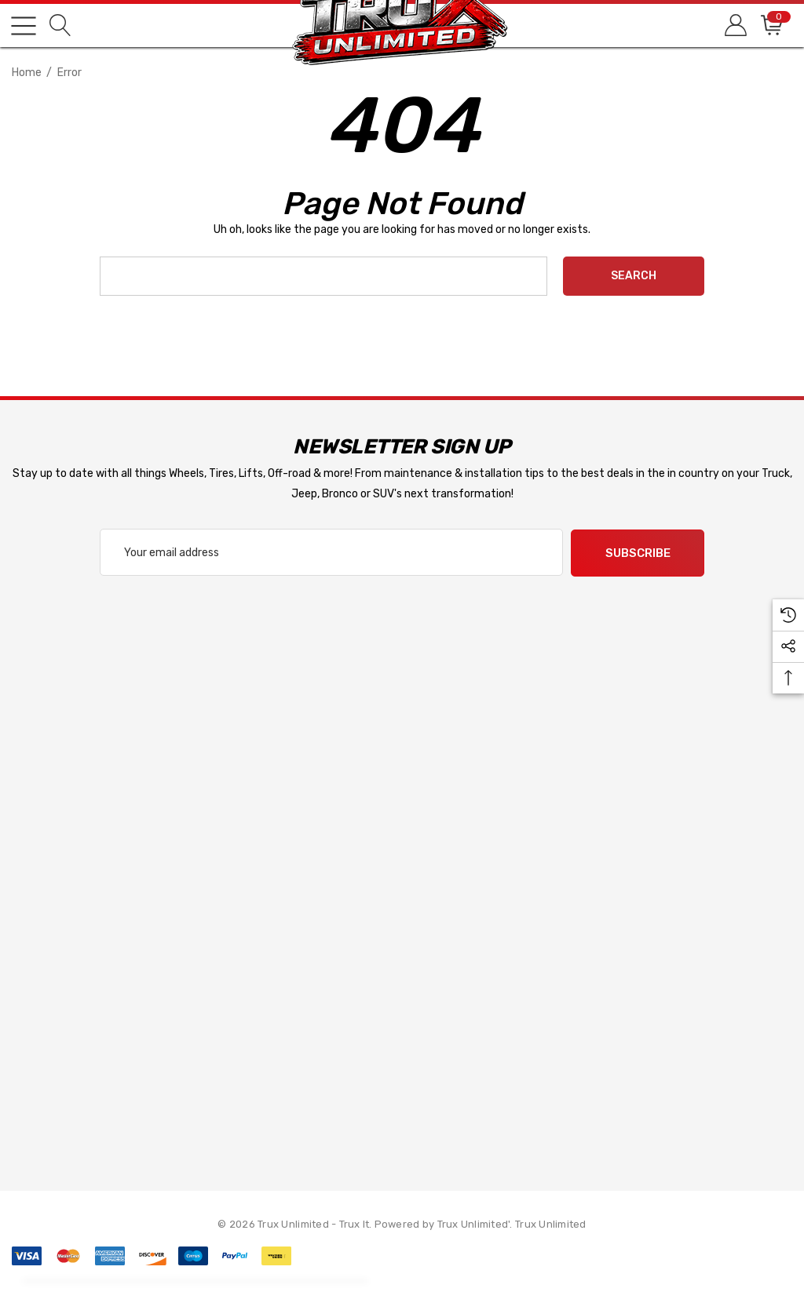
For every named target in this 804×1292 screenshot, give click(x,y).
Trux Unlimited (551, 1223)
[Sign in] (734, 25)
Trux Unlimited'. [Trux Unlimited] (476, 1223)
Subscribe (638, 553)
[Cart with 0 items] (770, 25)
